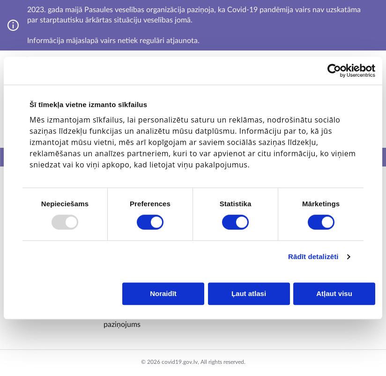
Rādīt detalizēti (313, 256)
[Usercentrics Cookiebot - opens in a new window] (334, 71)
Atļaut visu (334, 293)
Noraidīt (163, 293)
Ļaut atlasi (248, 293)
